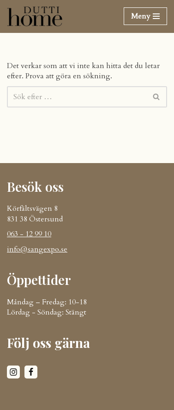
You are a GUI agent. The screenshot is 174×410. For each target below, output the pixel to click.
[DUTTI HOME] (34, 16)
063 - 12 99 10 (29, 234)
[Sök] (76, 96)
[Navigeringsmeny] (145, 16)
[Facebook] (30, 372)
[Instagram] (13, 372)
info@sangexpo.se (37, 249)
